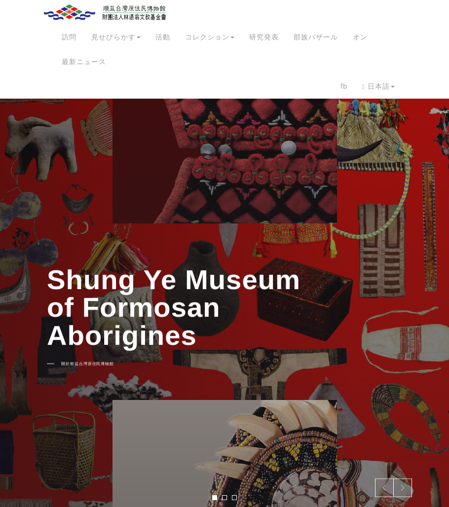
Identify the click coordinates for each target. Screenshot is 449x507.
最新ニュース (84, 62)
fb (343, 86)
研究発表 (264, 37)
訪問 (69, 37)
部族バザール (316, 37)
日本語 (378, 86)
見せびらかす (116, 37)
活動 (162, 37)
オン (360, 37)
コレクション (209, 37)
